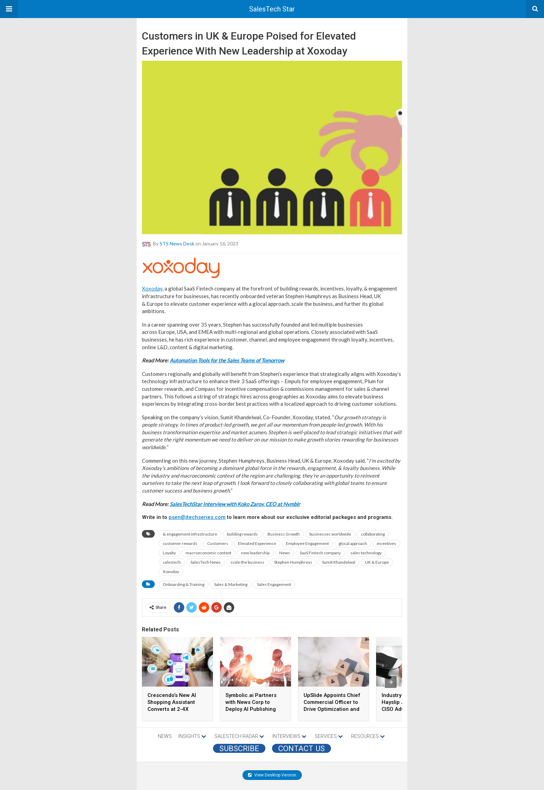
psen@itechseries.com (197, 517)
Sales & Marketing (230, 584)
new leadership (255, 552)
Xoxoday (152, 288)
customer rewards (180, 543)
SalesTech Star (272, 9)
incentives (386, 543)
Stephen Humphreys (293, 562)
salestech (172, 562)
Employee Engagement (307, 543)
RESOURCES (368, 736)
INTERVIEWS (289, 736)
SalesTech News (205, 562)
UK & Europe (377, 562)
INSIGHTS (192, 736)
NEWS (165, 736)
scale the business (247, 562)
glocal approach (353, 543)
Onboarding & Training (183, 584)
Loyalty (169, 552)
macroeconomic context (208, 552)
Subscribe (239, 748)
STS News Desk (177, 243)
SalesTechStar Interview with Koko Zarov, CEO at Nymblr (235, 504)
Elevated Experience (257, 543)
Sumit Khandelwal (338, 562)
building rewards (242, 534)
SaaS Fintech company (320, 552)
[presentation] (391, 682)
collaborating (373, 534)
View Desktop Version (272, 775)
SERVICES (329, 736)
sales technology (366, 552)
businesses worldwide (330, 534)
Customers (217, 543)
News (284, 552)
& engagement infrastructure (190, 534)
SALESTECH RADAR (239, 736)
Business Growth (283, 534)
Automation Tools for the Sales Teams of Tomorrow (227, 360)
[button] (9, 9)
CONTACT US (301, 748)
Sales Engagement (274, 584)
